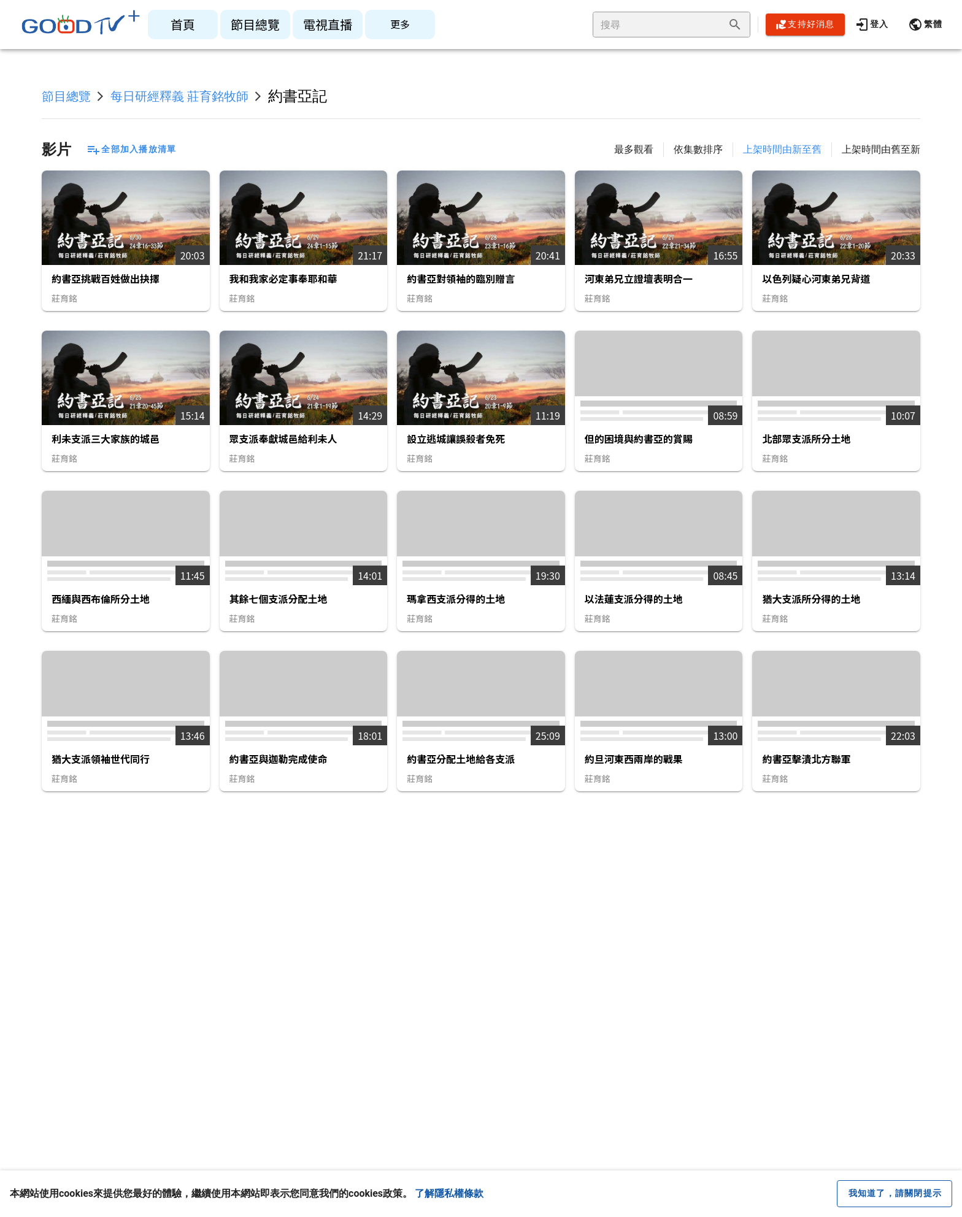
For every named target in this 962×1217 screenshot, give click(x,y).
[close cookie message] (894, 1193)
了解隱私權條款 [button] (449, 1193)
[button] (925, 24)
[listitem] (183, 24)
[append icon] (735, 24)
